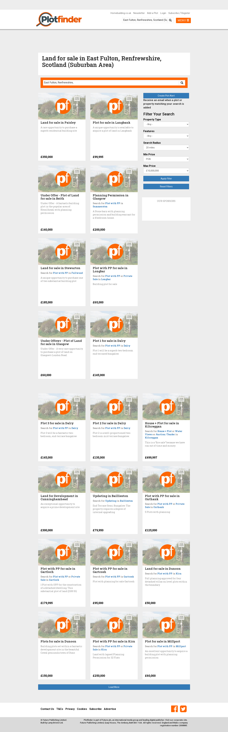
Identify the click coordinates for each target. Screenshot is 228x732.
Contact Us (47, 709)
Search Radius (152, 142)
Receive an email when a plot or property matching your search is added (163, 104)
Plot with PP (112, 203)
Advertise (110, 709)
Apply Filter (166, 178)
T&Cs (59, 709)
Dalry (127, 345)
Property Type (152, 119)
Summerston (100, 206)
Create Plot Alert (166, 95)
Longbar (106, 279)
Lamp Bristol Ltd (55, 723)
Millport (181, 646)
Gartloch (54, 579)
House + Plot (164, 431)
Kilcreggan (151, 437)
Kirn (178, 573)
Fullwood (77, 272)
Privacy (70, 709)
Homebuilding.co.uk (121, 13)
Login (163, 13)
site (185, 720)
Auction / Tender (165, 434)
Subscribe (173, 13)
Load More (114, 687)
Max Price (149, 165)
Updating (110, 500)
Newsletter (139, 13)
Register (185, 13)
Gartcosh (129, 576)
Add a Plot (152, 13)
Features (148, 131)
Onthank (158, 507)
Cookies (82, 709)
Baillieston (126, 500)
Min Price (149, 154)
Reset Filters (166, 186)
